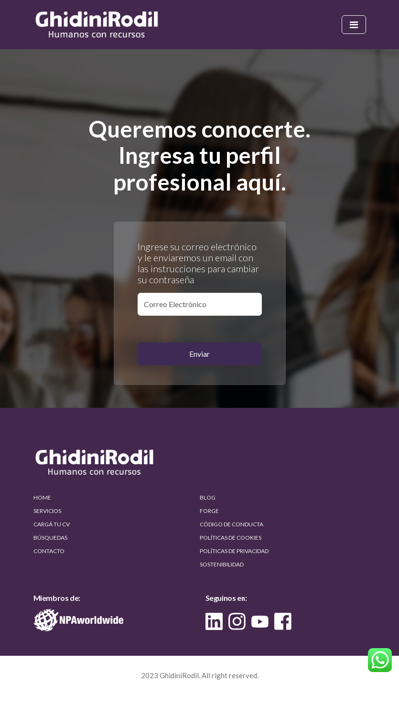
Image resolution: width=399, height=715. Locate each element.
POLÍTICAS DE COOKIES (230, 537)
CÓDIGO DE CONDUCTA (231, 524)
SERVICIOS (47, 510)
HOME (42, 497)
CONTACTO (49, 551)
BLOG (208, 497)
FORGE (209, 510)
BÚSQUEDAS (50, 537)
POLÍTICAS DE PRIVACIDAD (234, 551)
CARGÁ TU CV (51, 524)
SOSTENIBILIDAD (222, 564)
